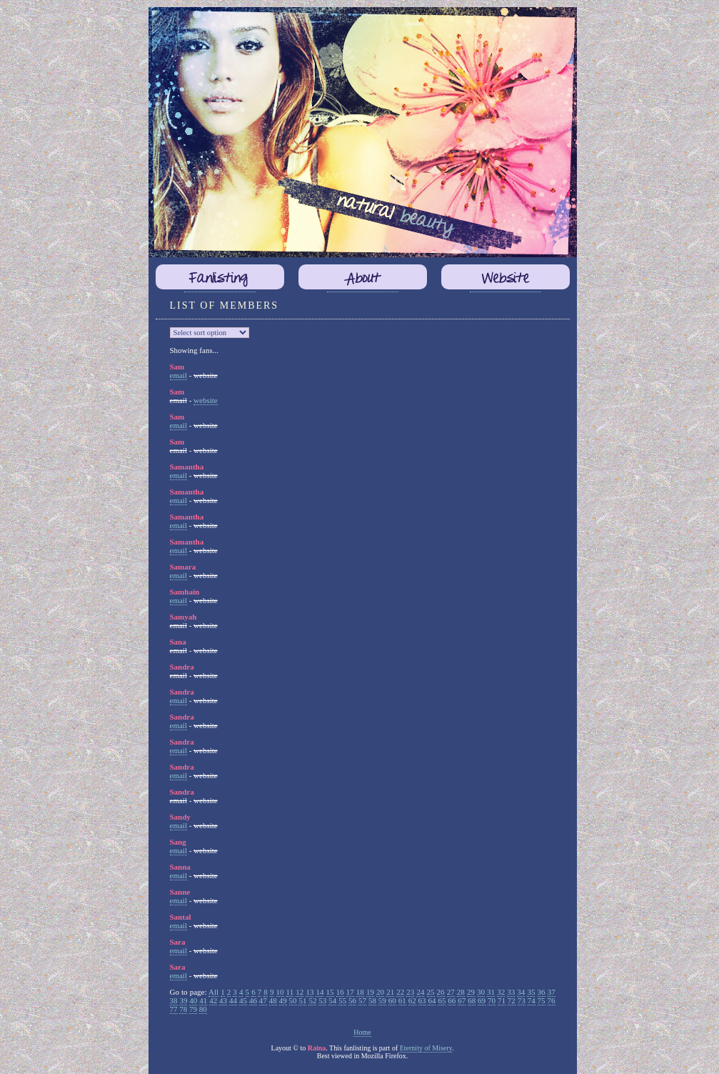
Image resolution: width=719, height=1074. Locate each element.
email (178, 375)
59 (382, 1000)
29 (471, 992)
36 (541, 992)
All (213, 992)
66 (452, 1000)
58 (372, 1000)
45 (243, 1000)
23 (410, 992)
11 (290, 992)
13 (309, 992)
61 (402, 1000)
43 (223, 1000)
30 (481, 992)
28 (461, 992)
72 (512, 1000)
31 (491, 992)
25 (431, 992)
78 (183, 1009)
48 (273, 1000)
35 (531, 992)
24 (420, 992)
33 (511, 992)
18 (360, 992)
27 (451, 992)
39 (183, 1000)
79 (193, 1009)
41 (203, 1000)
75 (541, 1000)
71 (502, 1000)
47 (263, 1000)
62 (412, 1000)
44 (233, 1000)
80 (203, 1009)
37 (551, 992)
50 (293, 1000)
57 (362, 1000)
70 (492, 1000)
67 (462, 1000)
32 (501, 992)
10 (280, 992)
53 (322, 1000)
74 (532, 1000)
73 (522, 1000)
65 (442, 1000)
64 (432, 1000)
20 (380, 992)
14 (319, 992)
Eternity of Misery (426, 1048)
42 (213, 1000)
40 (193, 1000)
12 (299, 992)
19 (370, 992)
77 (174, 1009)
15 (330, 992)
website (205, 400)
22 (400, 992)
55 (342, 1000)
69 (482, 1000)
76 (551, 1000)
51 (302, 1000)
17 (350, 992)
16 (340, 992)
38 (174, 1000)
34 (521, 992)
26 (441, 992)
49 (283, 1000)
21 (390, 992)
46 (253, 1000)
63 (422, 1000)
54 (332, 1000)
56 (352, 1000)
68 (472, 1000)
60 (392, 1000)
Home (362, 1032)
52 (312, 1000)
